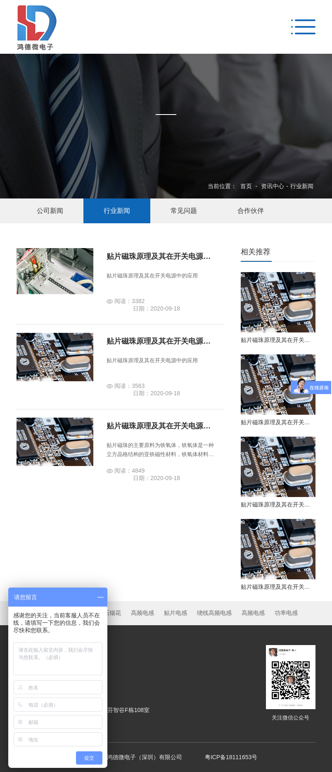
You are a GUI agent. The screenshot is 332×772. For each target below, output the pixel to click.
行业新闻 (301, 186)
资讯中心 (272, 186)
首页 (246, 186)
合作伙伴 (250, 210)
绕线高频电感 (214, 612)
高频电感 (142, 612)
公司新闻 (50, 210)
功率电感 (286, 612)
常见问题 (184, 210)
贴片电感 (175, 612)
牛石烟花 (109, 612)
